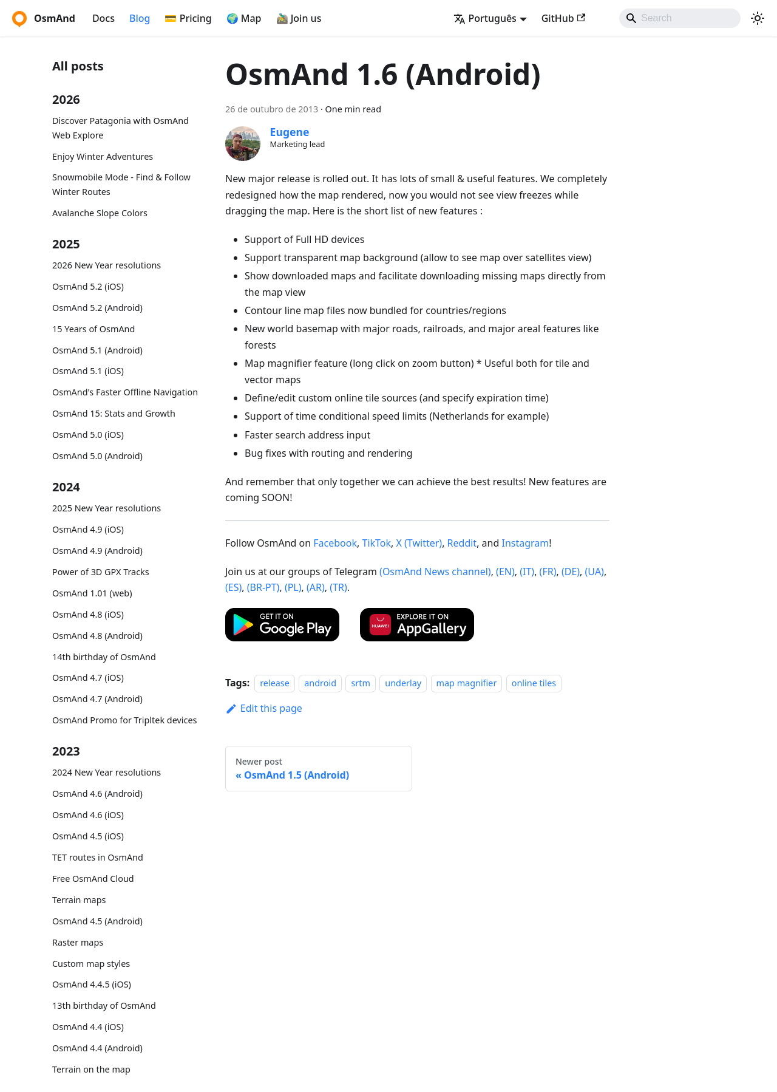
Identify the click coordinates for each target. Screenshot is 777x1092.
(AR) (316, 587)
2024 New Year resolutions (106, 772)
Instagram (525, 543)
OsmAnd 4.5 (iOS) (88, 836)
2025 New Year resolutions (106, 508)
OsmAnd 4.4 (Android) (97, 1048)
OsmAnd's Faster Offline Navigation (125, 392)
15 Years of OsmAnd (93, 329)
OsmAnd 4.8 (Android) (97, 635)
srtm (360, 683)
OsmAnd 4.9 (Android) (97, 550)
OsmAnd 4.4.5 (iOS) (91, 984)
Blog (139, 18)
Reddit (462, 543)
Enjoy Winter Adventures (102, 156)
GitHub (563, 18)
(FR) (548, 571)
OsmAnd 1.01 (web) (92, 593)
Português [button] (485, 18)
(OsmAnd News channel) (435, 571)
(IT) (527, 571)
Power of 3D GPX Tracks (100, 572)
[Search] (680, 18)
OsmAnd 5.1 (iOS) (88, 371)
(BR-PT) (263, 587)
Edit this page (263, 708)
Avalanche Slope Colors (100, 213)
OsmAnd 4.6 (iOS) (88, 815)
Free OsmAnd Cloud (93, 878)
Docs (103, 18)
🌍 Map (244, 18)
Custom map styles (91, 963)
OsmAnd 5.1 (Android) (97, 350)
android (320, 683)
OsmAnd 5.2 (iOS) (88, 286)
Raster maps (77, 942)
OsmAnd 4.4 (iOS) (88, 1026)
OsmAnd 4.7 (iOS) (88, 677)
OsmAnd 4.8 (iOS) (88, 614)
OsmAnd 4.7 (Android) (97, 699)
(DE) (571, 571)
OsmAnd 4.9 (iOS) (88, 529)
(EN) (505, 571)
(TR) (338, 587)
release (275, 683)
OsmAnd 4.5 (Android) (97, 921)
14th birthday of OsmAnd (104, 657)
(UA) (594, 571)
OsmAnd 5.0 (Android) (97, 456)
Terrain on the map (91, 1069)
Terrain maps (79, 900)
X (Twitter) (419, 543)
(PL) (293, 587)
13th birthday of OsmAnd (104, 1005)
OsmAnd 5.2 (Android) (97, 307)
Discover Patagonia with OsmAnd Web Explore (120, 128)
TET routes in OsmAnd (97, 857)
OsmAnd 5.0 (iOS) (88, 434)
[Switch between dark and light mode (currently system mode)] (757, 18)
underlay (403, 683)
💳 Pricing (188, 18)
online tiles (534, 683)
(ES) (233, 587)
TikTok (376, 543)
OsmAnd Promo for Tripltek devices (124, 720)
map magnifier (466, 683)
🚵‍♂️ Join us (299, 18)
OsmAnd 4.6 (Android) (97, 793)
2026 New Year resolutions (106, 265)
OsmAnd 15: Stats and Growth (113, 413)
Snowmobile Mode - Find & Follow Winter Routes (121, 184)
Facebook (335, 543)
